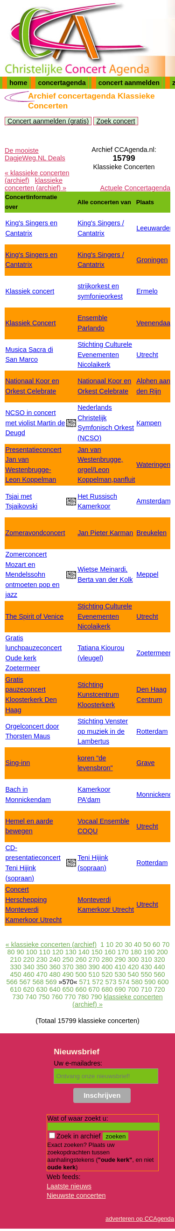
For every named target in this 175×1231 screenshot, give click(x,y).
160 (110, 952)
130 (70, 952)
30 (128, 944)
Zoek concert (115, 121)
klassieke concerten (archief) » (35, 184)
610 (15, 989)
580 (137, 982)
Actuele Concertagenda (135, 188)
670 (94, 989)
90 (20, 952)
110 (44, 952)
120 (57, 952)
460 (28, 974)
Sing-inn (17, 762)
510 (94, 974)
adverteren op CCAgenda (139, 1218)
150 (97, 952)
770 (70, 997)
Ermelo (147, 291)
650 (67, 989)
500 (80, 974)
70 (165, 944)
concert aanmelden (129, 82)
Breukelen (151, 533)
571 (84, 982)
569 (50, 982)
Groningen (152, 260)
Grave (145, 762)
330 (15, 967)
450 (15, 974)
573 (111, 982)
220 (28, 959)
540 (133, 974)
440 (159, 967)
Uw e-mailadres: (78, 1063)
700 (133, 989)
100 (31, 952)
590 (150, 982)
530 (120, 974)
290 (120, 959)
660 (80, 989)
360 (54, 967)
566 (11, 982)
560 (159, 974)
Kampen (148, 423)
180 (136, 952)
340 (28, 967)
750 (43, 997)
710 (146, 989)
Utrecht (147, 354)
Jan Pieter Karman (105, 533)
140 (83, 952)
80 (10, 952)
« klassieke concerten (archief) (51, 944)
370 (67, 967)
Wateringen (153, 464)
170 (123, 952)
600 (163, 982)
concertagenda (61, 82)
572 (98, 982)
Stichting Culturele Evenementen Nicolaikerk (104, 354)
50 (147, 944)
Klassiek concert (29, 291)
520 (107, 974)
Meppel (147, 574)
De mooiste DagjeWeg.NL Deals (35, 154)
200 (162, 952)
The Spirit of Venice (34, 616)
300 (133, 959)
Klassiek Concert (30, 323)
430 (146, 967)
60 (156, 944)
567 (24, 982)
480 (54, 974)
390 (94, 967)
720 (159, 989)
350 (41, 967)
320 (159, 959)
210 (15, 959)
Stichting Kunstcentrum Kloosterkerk (98, 695)
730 (17, 997)
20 (119, 944)
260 (80, 959)
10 (109, 944)
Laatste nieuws (69, 1186)
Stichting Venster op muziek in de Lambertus (102, 731)
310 (146, 959)
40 (137, 944)
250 (67, 959)
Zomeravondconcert (35, 533)
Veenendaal (154, 323)
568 (37, 982)
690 (120, 989)
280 (107, 959)
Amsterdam (153, 501)
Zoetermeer (153, 653)
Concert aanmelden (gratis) (48, 121)
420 (133, 967)
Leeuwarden (154, 228)
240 (54, 959)
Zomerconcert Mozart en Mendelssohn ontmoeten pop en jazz (32, 574)
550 (146, 974)
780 (83, 997)
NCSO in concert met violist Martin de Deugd (35, 423)
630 (41, 989)
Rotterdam (152, 731)
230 (41, 959)
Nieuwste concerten (76, 1195)
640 (54, 989)
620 (28, 989)
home (18, 82)
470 (41, 974)
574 (124, 982)
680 (107, 989)
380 (80, 967)
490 (67, 974)
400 (107, 967)
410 (120, 967)
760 (57, 997)
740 (30, 997)
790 (96, 997)
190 (149, 952)
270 (94, 959)
